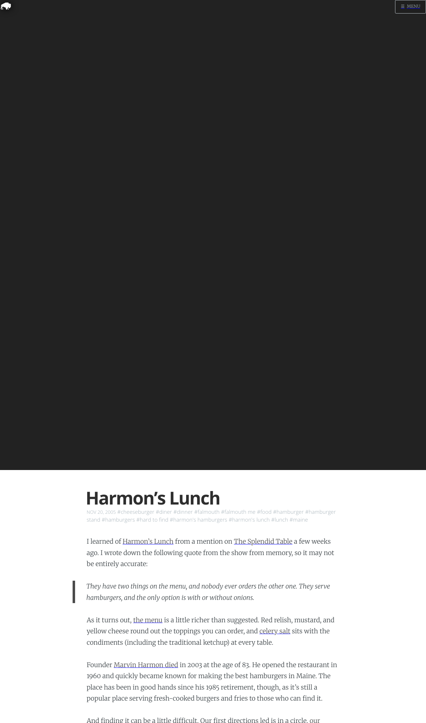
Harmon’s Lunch (148, 541)
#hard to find (152, 519)
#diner (164, 512)
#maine (298, 519)
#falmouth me (238, 512)
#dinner (183, 512)
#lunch (279, 519)
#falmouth (207, 512)
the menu (147, 620)
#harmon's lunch (249, 519)
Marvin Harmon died (146, 665)
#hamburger (288, 512)
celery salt (274, 631)
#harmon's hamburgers (198, 519)
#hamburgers (118, 519)
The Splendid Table (263, 541)
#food (264, 512)
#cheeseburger (135, 512)
